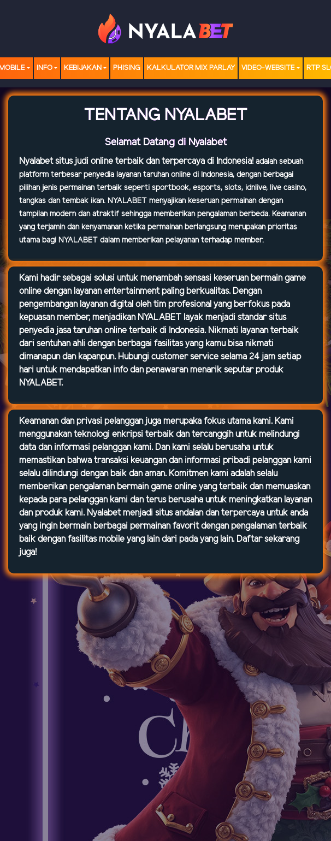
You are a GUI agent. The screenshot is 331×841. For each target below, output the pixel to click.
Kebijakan (83, 68)
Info (44, 68)
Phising (126, 68)
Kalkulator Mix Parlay (191, 68)
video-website (267, 68)
